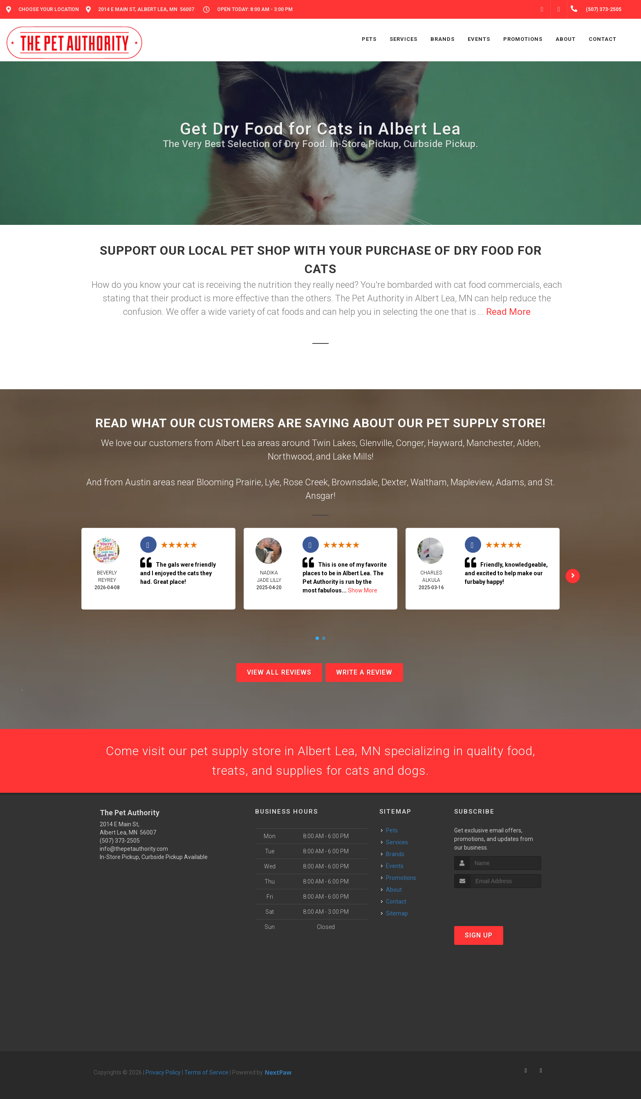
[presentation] (497, 903)
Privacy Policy (163, 1072)
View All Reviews (279, 672)
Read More (508, 312)
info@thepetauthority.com (134, 849)
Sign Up (479, 935)
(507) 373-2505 (120, 840)
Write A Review (364, 672)
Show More (362, 590)
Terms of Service (206, 1072)
